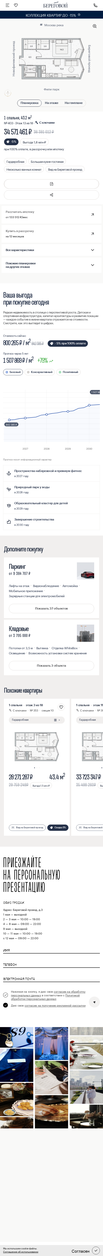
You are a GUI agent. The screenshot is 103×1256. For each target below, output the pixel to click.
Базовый (15, 372)
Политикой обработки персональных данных (45, 997)
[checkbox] (45, 994)
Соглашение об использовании (20, 1251)
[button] (52, 195)
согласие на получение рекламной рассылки (55, 1005)
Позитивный (70, 372)
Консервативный (41, 372)
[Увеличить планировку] (94, 26)
